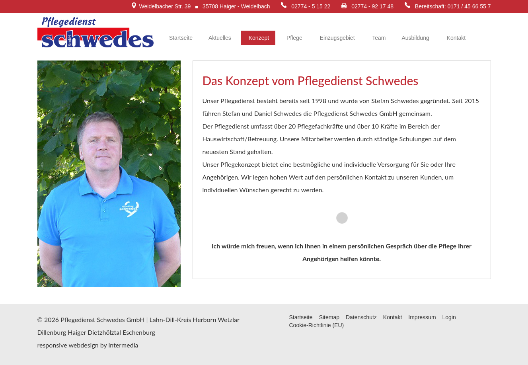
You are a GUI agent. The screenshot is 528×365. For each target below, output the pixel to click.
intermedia (123, 345)
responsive (52, 345)
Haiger (77, 332)
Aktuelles (219, 38)
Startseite (180, 38)
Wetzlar (228, 319)
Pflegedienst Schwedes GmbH (102, 319)
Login (449, 317)
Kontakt (455, 38)
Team (378, 38)
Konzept (258, 38)
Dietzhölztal (104, 332)
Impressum (422, 317)
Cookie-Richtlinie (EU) (316, 325)
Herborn (204, 319)
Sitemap (329, 317)
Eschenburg (139, 332)
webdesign (83, 345)
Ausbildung (415, 38)
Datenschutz (361, 317)
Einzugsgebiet (336, 38)
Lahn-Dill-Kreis (170, 319)
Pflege (293, 38)
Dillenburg (51, 332)
